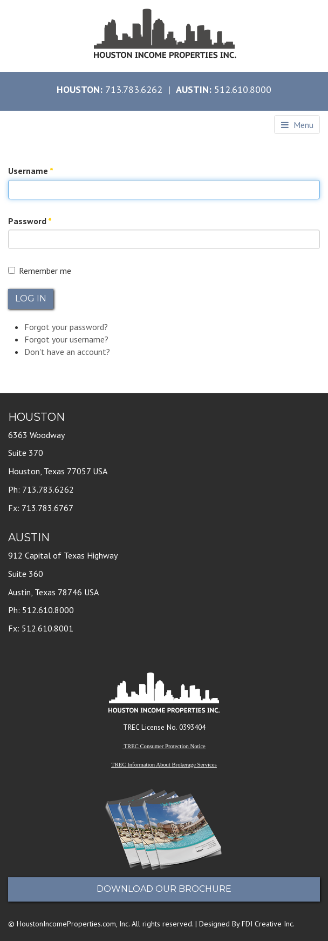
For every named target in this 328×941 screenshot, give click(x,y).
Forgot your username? (66, 339)
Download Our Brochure (164, 889)
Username (30, 170)
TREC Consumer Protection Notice (165, 746)
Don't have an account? (67, 351)
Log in (30, 298)
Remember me (39, 270)
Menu (297, 124)
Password (30, 221)
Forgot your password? (66, 326)
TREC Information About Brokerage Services (163, 765)
